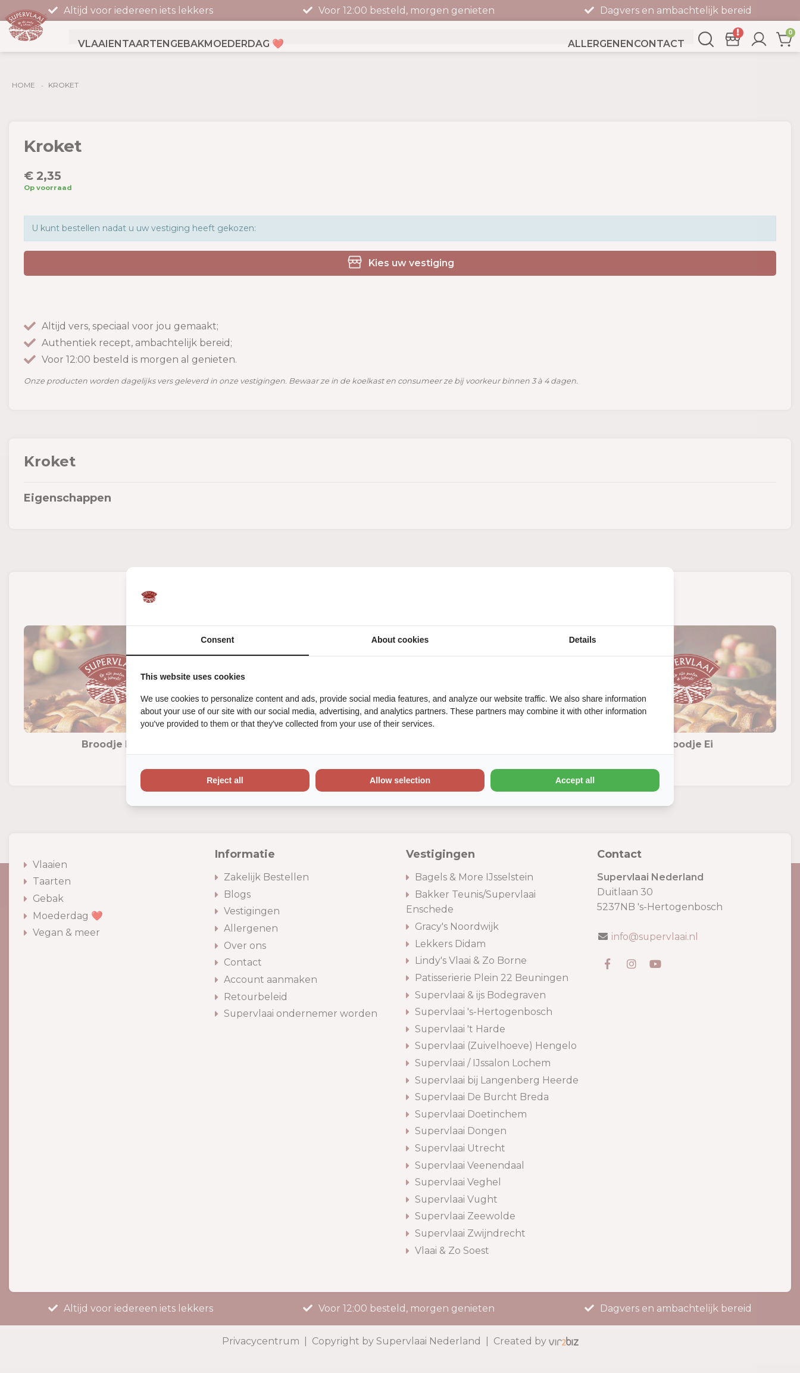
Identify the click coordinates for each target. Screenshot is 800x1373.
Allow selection (400, 781)
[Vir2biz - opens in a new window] (645, 596)
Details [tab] (582, 640)
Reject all (225, 781)
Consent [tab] (217, 640)
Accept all (575, 781)
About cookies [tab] (400, 640)
